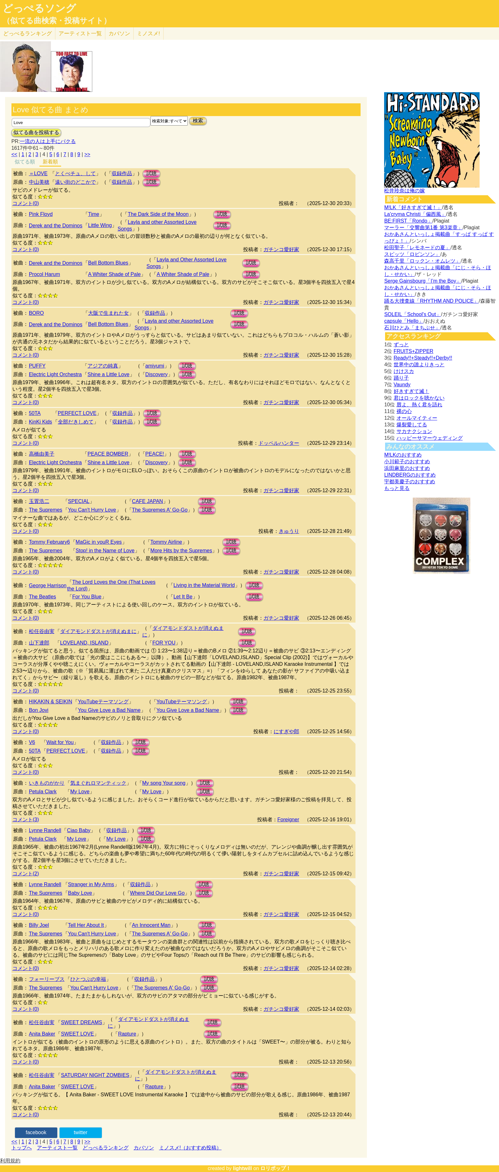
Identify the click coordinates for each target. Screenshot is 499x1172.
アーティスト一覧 (57, 1147)
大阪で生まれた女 (108, 313)
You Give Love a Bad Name (109, 710)
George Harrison (48, 585)
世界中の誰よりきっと (419, 364)
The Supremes (45, 510)
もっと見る (397, 488)
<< (14, 154)
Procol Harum (44, 274)
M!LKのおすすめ (402, 455)
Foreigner (288, 819)
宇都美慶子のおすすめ (409, 481)
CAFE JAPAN (147, 501)
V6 (32, 742)
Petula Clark (43, 791)
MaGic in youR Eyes (99, 542)
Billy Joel (39, 925)
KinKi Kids (40, 421)
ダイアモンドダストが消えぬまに (98, 631)
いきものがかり (47, 783)
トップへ (21, 1147)
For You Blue (87, 596)
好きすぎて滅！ (411, 391)
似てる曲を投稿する (36, 132)
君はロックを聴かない (419, 398)
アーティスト (80, 34)
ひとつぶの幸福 (88, 979)
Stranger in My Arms (91, 884)
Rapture (127, 1034)
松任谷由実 (41, 631)
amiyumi (155, 366)
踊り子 (401, 378)
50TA (35, 413)
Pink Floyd (41, 214)
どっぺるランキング (106, 1147)
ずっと (401, 344)
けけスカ (404, 371)
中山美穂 (39, 182)
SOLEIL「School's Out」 (412, 314)
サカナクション (414, 431)
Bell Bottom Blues (108, 262)
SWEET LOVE (77, 1034)
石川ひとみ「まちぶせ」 (412, 327)
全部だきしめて (76, 421)
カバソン (119, 34)
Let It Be (183, 596)
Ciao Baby (78, 830)
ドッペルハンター (278, 443)
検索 (198, 120)
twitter (81, 1132)
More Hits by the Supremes (181, 550)
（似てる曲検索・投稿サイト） (57, 21)
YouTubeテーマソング (103, 701)
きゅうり (289, 531)
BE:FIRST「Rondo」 (408, 221)
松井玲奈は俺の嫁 (404, 190)
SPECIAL (79, 501)
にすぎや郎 (286, 731)
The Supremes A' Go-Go (160, 510)
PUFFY (37, 366)
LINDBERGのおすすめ (410, 475)
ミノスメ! (148, 34)
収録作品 (122, 173)
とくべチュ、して (75, 173)
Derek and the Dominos (55, 225)
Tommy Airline (166, 542)
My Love (79, 791)
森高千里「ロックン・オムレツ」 (422, 261)
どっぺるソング (39, 8)
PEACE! (154, 454)
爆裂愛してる (412, 424)
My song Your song (164, 783)
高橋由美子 (41, 454)
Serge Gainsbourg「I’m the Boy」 (422, 281)
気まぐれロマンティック (98, 783)
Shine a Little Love (109, 374)
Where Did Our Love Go (157, 893)
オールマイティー (417, 418)
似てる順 (25, 161)
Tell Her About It (86, 925)
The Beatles (42, 596)
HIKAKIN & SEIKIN (50, 701)
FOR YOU (164, 642)
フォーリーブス (47, 979)
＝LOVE (38, 173)
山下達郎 (39, 642)
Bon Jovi (38, 710)
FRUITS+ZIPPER (413, 351)
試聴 (151, 173)
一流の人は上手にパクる (48, 141)
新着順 (50, 161)
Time (93, 214)
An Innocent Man (151, 925)
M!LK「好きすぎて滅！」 (413, 207)
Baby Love (80, 893)
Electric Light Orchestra (55, 374)
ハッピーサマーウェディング (430, 438)
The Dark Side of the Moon (158, 214)
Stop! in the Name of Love (105, 550)
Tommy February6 (49, 542)
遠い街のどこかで (75, 182)
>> (87, 154)
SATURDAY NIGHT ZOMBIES (95, 1075)
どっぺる (27, 34)
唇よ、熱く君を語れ (419, 404)
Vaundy (402, 384)
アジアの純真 (103, 366)
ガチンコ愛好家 (281, 249)
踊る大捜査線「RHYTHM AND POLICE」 (431, 301)
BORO (36, 313)
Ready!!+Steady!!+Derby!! (423, 358)
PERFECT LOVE (77, 413)
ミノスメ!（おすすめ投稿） (190, 1147)
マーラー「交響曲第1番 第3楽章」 (423, 227)
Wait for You (60, 742)
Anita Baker (42, 1034)
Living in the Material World (204, 585)
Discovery (156, 374)
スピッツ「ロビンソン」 (412, 254)
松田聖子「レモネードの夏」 (417, 247)
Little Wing (100, 225)
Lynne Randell (45, 830)
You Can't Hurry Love (92, 510)
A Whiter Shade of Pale (114, 274)
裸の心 (404, 411)
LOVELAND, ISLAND (84, 642)
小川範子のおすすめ (407, 461)
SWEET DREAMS (81, 1022)
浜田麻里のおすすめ (407, 468)
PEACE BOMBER (108, 454)
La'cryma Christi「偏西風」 (415, 214)
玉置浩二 (39, 501)
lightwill (242, 1168)
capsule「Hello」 (404, 321)
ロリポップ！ (275, 1168)
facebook (36, 1132)
